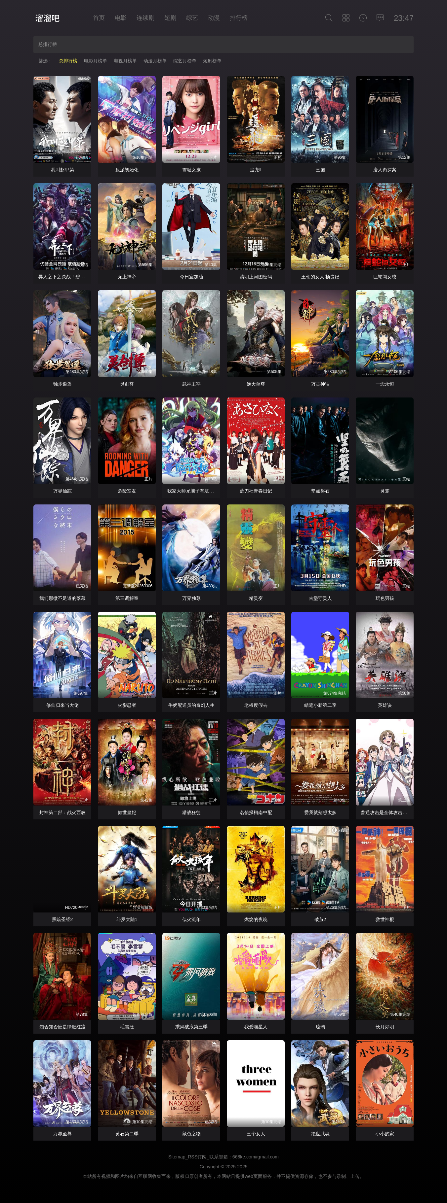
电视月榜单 (125, 60)
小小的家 (385, 1133)
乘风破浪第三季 (191, 1026)
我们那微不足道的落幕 (62, 598)
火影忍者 (127, 705)
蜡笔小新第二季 (320, 705)
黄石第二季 (127, 1133)
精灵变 (256, 598)
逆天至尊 (256, 384)
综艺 (192, 18)
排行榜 (239, 18)
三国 (320, 169)
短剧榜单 (212, 60)
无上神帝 (127, 276)
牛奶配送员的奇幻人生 (191, 705)
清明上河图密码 (256, 276)
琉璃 (320, 1026)
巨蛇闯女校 (384, 276)
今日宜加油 (191, 276)
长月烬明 (385, 1026)
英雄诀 (385, 705)
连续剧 (145, 18)
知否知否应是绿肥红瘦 (62, 1026)
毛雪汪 (127, 1026)
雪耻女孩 (191, 169)
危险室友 (127, 491)
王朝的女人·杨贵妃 (320, 276)
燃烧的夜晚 (255, 919)
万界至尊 (62, 1133)
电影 (121, 18)
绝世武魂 (320, 1133)
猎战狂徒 (191, 812)
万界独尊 (191, 598)
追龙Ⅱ (256, 169)
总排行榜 (68, 60)
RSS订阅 (197, 1156)
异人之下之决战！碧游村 (63, 276)
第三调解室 (127, 598)
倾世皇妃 (127, 812)
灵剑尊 (127, 384)
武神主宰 (191, 384)
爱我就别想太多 (320, 812)
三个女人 (256, 1133)
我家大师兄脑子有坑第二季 (195, 491)
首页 (99, 18)
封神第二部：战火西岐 (62, 812)
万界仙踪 (62, 491)
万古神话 (320, 384)
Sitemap (176, 1156)
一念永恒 (385, 384)
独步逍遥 (62, 384)
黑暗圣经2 (62, 919)
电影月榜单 (95, 60)
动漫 (214, 18)
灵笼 (384, 491)
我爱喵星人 (255, 1026)
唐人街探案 (384, 169)
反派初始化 (127, 169)
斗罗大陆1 (127, 919)
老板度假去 (255, 705)
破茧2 (320, 919)
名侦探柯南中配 (256, 812)
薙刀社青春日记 (256, 491)
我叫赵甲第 (62, 169)
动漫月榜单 (155, 60)
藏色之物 (191, 1133)
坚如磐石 (320, 491)
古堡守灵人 (320, 598)
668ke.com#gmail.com (255, 1156)
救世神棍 (385, 919)
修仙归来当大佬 (62, 705)
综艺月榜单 (184, 60)
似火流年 (191, 919)
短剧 (170, 18)
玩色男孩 (385, 598)
